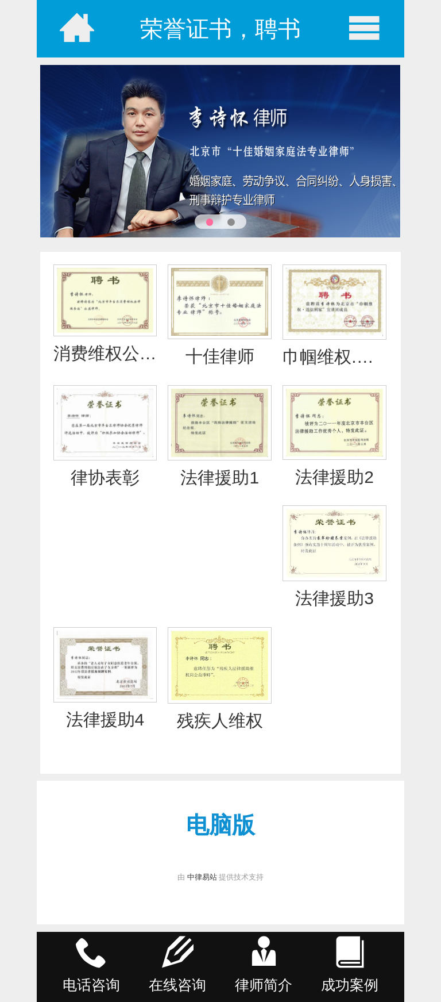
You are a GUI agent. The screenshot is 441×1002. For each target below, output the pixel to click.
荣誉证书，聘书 (220, 28)
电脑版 (220, 825)
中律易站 (202, 877)
